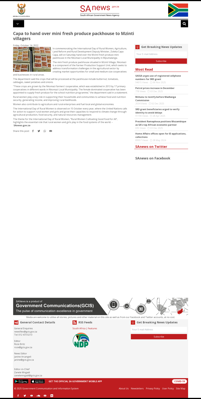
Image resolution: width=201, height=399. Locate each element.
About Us (124, 388)
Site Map (180, 388)
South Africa (79, 328)
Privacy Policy (153, 388)
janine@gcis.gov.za (24, 359)
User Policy (168, 388)
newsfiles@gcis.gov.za (25, 331)
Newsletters (137, 388)
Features (92, 328)
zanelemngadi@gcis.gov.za (28, 375)
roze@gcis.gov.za (23, 347)
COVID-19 (179, 381)
